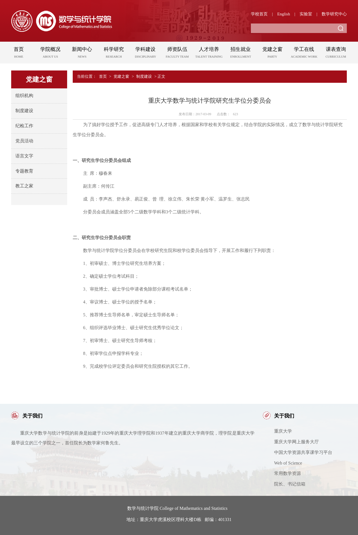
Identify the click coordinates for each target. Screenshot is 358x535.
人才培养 (209, 53)
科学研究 (113, 53)
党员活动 (24, 140)
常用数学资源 (287, 473)
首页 (18, 53)
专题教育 (24, 171)
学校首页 (259, 14)
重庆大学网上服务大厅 (296, 441)
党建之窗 (272, 53)
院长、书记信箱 (289, 484)
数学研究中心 (334, 14)
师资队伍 (177, 53)
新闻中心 (82, 53)
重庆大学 (283, 431)
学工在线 (304, 53)
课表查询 (336, 53)
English (283, 14)
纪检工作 (24, 125)
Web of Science (288, 463)
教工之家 (24, 185)
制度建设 (24, 110)
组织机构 (24, 95)
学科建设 (145, 53)
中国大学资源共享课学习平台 (303, 452)
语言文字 (24, 156)
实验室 (306, 14)
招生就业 (240, 53)
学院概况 (50, 53)
